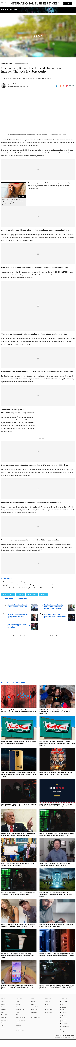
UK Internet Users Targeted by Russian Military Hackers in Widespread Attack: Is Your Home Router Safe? (17, 963)
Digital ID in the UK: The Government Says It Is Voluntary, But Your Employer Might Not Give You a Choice (56, 902)
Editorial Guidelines (56, 643)
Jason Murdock (13, 84)
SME (2, 1019)
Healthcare (18, 1014)
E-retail (17, 1009)
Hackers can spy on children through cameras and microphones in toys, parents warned (30, 589)
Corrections (33, 1022)
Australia (47, 1009)
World (2, 1009)
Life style (3, 1030)
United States (48, 1019)
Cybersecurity (19, 1022)
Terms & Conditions (35, 1014)
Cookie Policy (34, 1019)
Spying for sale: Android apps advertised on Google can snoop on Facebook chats (35, 237)
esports (18, 1030)
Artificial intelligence (21, 1025)
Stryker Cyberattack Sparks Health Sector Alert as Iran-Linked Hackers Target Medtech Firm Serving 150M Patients (57, 994)
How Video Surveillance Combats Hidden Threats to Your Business (17, 613)
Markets (3, 1014)
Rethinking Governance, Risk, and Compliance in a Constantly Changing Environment (18, 623)
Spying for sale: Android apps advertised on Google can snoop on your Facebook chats (30, 592)
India (46, 1011)
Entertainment (4, 1027)
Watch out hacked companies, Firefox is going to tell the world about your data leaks (29, 595)
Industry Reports (20, 1038)
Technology (4, 1025)
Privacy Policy (34, 1017)
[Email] (69, 85)
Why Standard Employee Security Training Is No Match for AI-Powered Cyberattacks (19, 633)
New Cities (18, 1032)
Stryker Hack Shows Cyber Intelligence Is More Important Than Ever (55, 623)
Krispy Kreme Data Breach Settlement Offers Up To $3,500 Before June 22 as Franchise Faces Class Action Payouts (57, 750)
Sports (2, 1032)
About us (33, 1009)
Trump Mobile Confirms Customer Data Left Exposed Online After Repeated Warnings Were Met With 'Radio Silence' (18, 782)
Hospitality (18, 1011)
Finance (18, 1019)
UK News (3, 1011)
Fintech (18, 1035)
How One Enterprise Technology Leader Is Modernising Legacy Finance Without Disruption (54, 613)
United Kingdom (49, 1017)
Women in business (20, 1027)
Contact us (33, 1011)
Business (3, 1017)
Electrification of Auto (21, 1017)
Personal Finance (5, 1022)
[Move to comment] (73, 85)
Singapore (47, 1014)
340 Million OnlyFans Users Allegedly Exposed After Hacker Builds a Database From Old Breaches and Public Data (56, 719)
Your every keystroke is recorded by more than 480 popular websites (30, 547)
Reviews (3, 1035)
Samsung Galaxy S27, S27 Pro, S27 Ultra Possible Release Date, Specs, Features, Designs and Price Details (17, 994)
